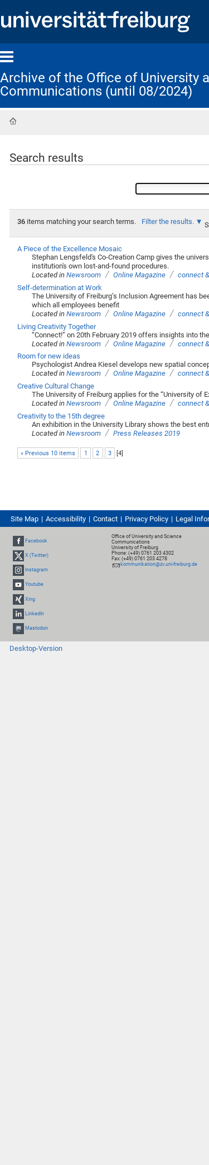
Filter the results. (169, 221)
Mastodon (36, 628)
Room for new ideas (48, 356)
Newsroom (83, 275)
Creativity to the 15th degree (61, 416)
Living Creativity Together (56, 326)
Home (12, 121)
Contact (105, 519)
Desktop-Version (35, 648)
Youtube (34, 585)
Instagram (36, 569)
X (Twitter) (36, 555)
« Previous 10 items (48, 453)
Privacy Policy (146, 519)
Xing (30, 599)
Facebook (36, 541)
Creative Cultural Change (55, 386)
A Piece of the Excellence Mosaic (69, 249)
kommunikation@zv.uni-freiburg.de (158, 564)
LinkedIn (34, 613)
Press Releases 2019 (146, 433)
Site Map (24, 519)
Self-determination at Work (59, 287)
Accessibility (66, 519)
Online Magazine (139, 275)
